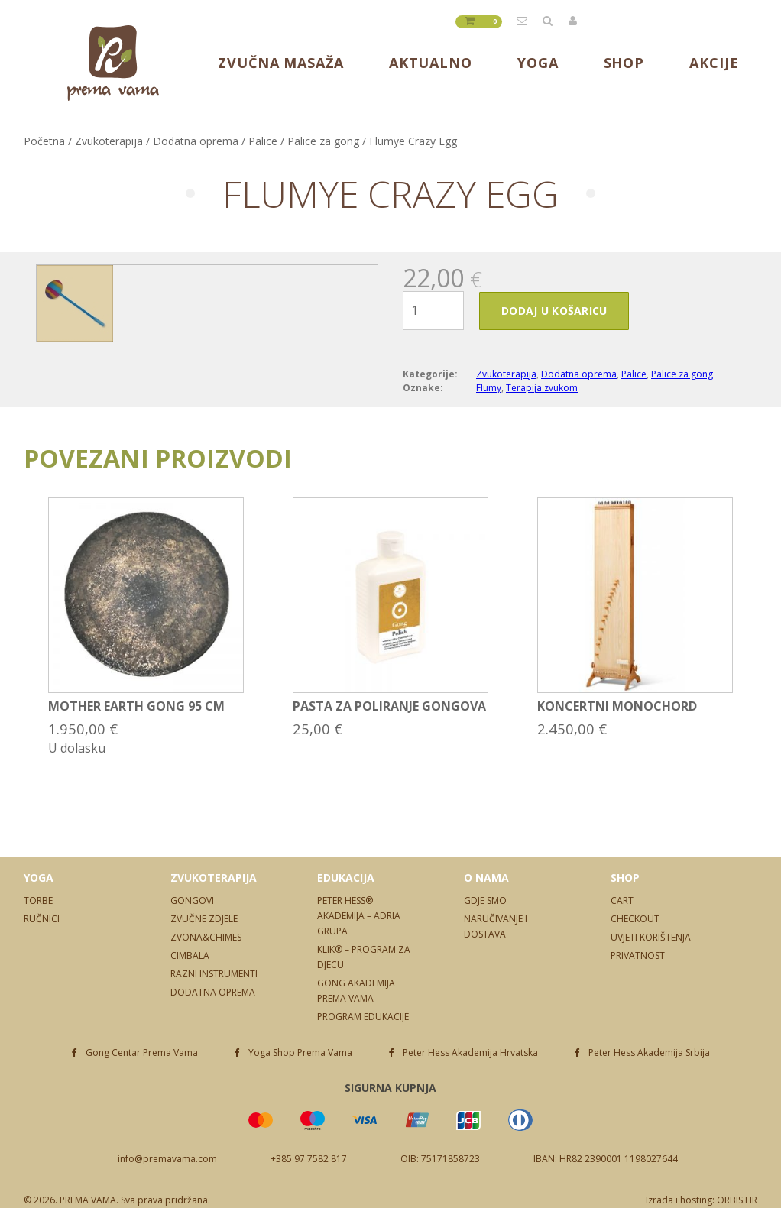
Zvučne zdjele (204, 918)
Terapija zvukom (542, 387)
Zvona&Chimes (205, 937)
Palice (262, 141)
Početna (44, 141)
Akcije (713, 62)
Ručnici (42, 918)
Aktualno (430, 62)
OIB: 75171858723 (440, 1158)
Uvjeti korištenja (651, 937)
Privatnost (638, 955)
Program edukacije (363, 1016)
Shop (624, 62)
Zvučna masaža (281, 62)
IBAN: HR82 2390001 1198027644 (605, 1158)
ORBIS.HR (737, 1199)
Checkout (635, 918)
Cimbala (189, 955)
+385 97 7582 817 (309, 1158)
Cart (622, 900)
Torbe (38, 900)
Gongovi (192, 900)
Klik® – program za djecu (363, 957)
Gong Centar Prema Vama (142, 1052)
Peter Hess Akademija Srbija (649, 1052)
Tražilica (548, 20)
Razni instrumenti (214, 973)
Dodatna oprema (195, 141)
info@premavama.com (522, 20)
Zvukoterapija (109, 141)
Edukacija (345, 877)
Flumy (488, 387)
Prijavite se (573, 20)
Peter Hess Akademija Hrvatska (470, 1052)
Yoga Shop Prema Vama (300, 1052)
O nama (486, 877)
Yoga (538, 62)
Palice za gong (323, 141)
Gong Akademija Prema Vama (356, 990)
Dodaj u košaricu (554, 310)
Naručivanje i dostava (495, 926)
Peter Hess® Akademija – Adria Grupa (358, 916)
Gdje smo (485, 900)
